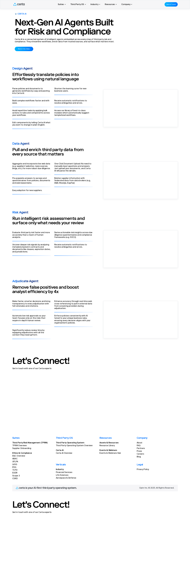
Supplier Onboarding (21, 448)
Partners (141, 448)
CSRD (15, 479)
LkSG (14, 464)
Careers (140, 454)
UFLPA (15, 462)
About (139, 443)
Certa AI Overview (64, 453)
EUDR (14, 473)
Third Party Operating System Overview (74, 446)
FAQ (138, 446)
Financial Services (64, 472)
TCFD (14, 470)
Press (139, 451)
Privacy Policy (143, 469)
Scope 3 (16, 476)
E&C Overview (18, 456)
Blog (139, 457)
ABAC (15, 459)
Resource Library (107, 446)
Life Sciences (62, 475)
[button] (61, 4)
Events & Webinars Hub (110, 453)
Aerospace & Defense (66, 478)
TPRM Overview (19, 446)
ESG (14, 467)
